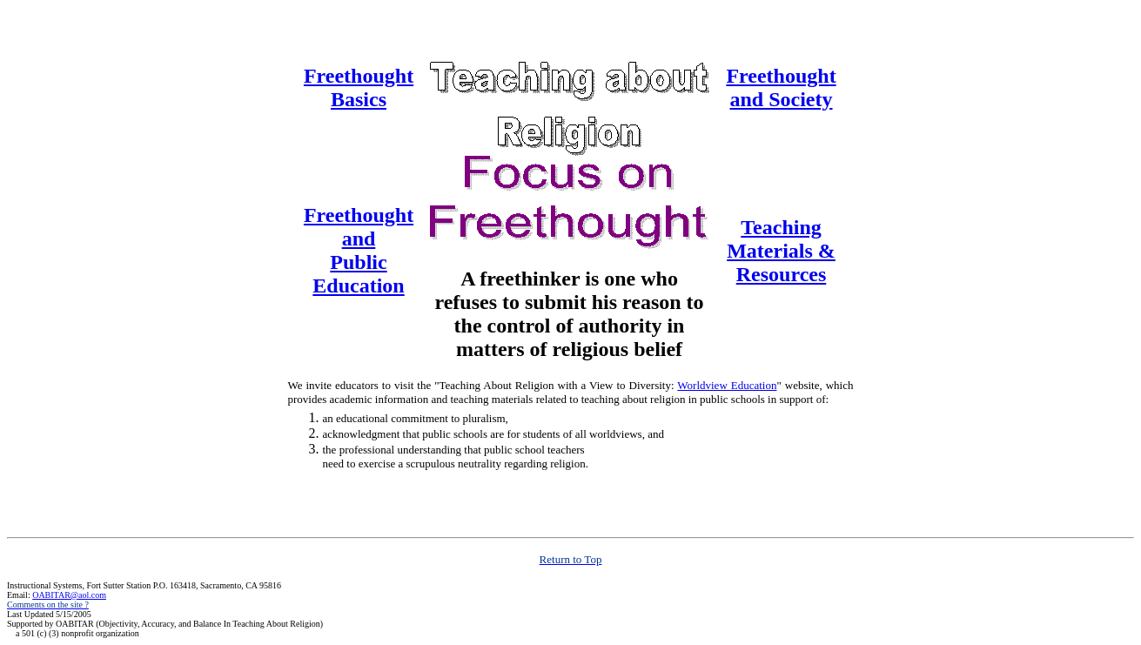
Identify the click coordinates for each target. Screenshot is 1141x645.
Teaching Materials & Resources (781, 251)
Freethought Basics (358, 87)
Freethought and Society (781, 87)
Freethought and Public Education (358, 250)
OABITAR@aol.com (69, 595)
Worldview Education (726, 385)
